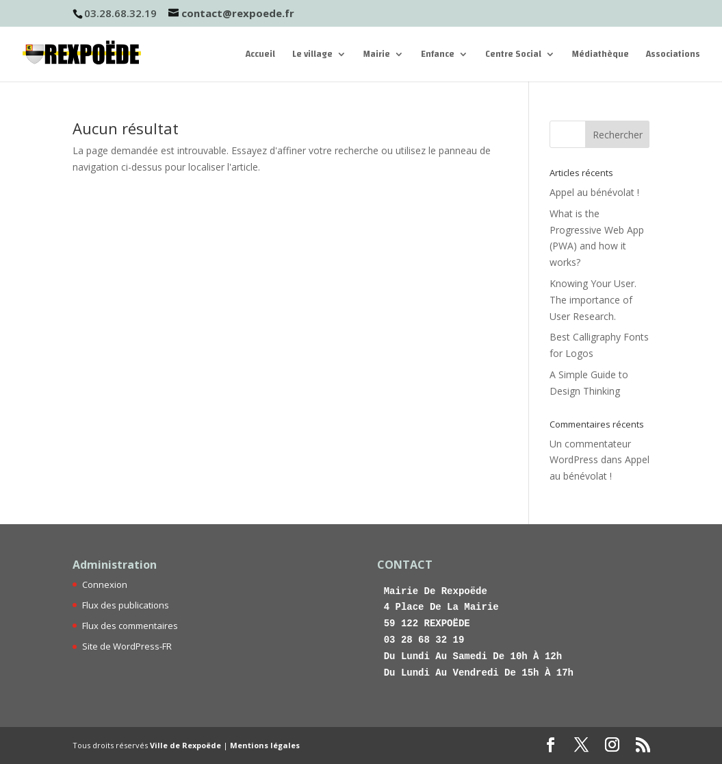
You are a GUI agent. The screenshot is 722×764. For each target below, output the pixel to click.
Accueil (260, 55)
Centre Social (513, 55)
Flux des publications (125, 605)
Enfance (437, 55)
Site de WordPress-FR (127, 646)
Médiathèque (600, 55)
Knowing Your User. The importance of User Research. (593, 300)
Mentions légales (265, 745)
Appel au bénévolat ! (594, 192)
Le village (312, 55)
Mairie (376, 55)
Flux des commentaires (130, 625)
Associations (673, 55)
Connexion (104, 584)
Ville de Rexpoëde (185, 745)
